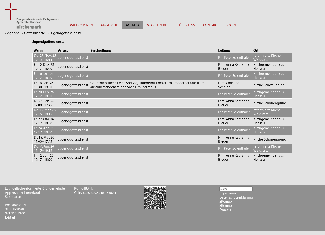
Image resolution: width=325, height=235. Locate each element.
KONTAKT (210, 25)
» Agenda (13, 33)
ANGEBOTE (109, 25)
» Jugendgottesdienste (66, 33)
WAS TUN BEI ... (159, 25)
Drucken (225, 210)
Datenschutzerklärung (236, 197)
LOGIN (231, 25)
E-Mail (10, 217)
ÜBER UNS (187, 25)
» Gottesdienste (34, 33)
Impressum (227, 193)
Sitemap (225, 202)
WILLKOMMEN (81, 25)
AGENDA (132, 25)
